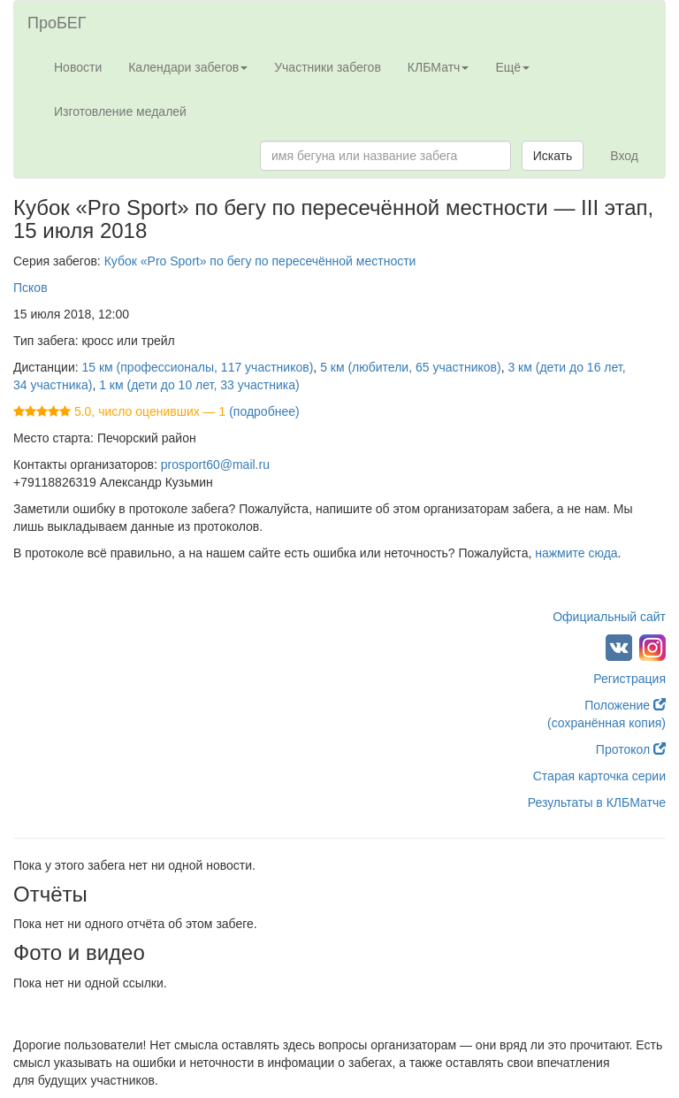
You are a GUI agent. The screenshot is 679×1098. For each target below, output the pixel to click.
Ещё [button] (512, 67)
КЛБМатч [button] (438, 67)
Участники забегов (327, 67)
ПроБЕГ (57, 23)
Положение (625, 705)
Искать (553, 156)
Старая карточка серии (599, 776)
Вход (624, 156)
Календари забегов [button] (188, 67)
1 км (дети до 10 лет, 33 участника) (199, 385)
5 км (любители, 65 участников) (410, 367)
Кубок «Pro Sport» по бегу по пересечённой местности (260, 261)
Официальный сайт (609, 617)
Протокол (631, 749)
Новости (78, 67)
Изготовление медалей (120, 111)
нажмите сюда (576, 553)
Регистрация (629, 679)
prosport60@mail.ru (215, 464)
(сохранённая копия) (606, 723)
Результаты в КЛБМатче (597, 802)
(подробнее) (264, 411)
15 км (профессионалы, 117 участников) (198, 367)
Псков (30, 287)
